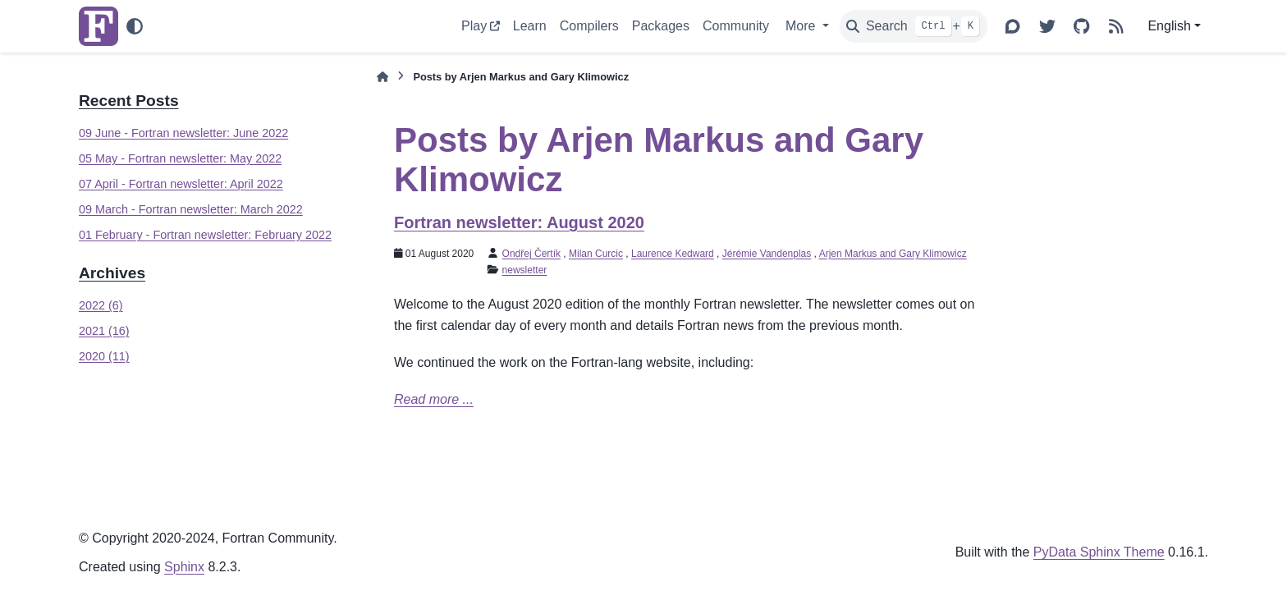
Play (474, 26)
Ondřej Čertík (531, 253)
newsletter (524, 270)
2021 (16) (104, 330)
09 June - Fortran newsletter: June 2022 (183, 133)
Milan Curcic (596, 253)
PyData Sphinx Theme (1099, 552)
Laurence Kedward (672, 253)
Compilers (589, 26)
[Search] (913, 26)
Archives (112, 273)
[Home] (382, 76)
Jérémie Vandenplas (767, 253)
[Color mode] (134, 26)
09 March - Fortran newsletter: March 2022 (191, 209)
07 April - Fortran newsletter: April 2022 (181, 183)
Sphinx (184, 567)
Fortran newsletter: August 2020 (519, 222)
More (802, 26)
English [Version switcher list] (1168, 26)
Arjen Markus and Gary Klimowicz (893, 253)
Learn (530, 26)
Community (736, 26)
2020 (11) (104, 356)
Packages (660, 26)
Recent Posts (129, 100)
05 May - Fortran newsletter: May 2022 (180, 158)
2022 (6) (101, 305)
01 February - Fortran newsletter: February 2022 (205, 234)
